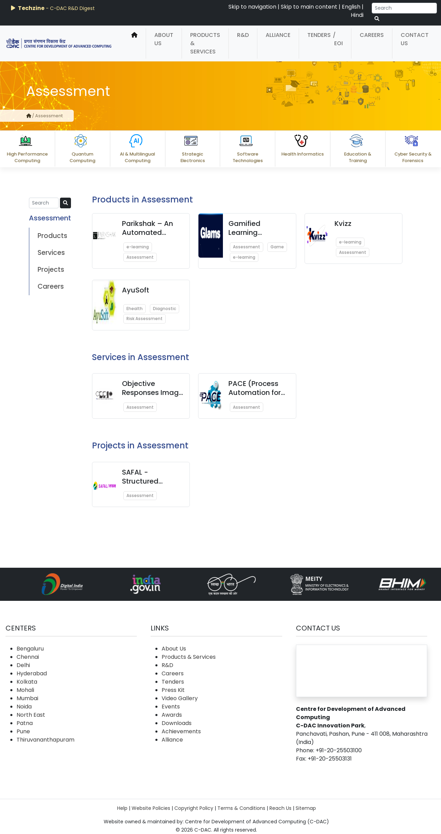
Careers (372, 35)
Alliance (278, 35)
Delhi (23, 665)
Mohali (25, 690)
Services (51, 252)
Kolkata (27, 682)
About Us (163, 39)
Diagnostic (164, 308)
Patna (25, 723)
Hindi (357, 15)
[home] (134, 43)
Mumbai (27, 698)
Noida (24, 707)
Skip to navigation (252, 7)
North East (31, 715)
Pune (23, 731)
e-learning (137, 247)
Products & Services (205, 43)
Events (171, 707)
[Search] (404, 8)
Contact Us (415, 39)
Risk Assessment (144, 318)
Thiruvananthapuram (45, 740)
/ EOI (338, 39)
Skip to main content (309, 7)
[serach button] (376, 18)
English (351, 7)
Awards (172, 715)
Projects (51, 269)
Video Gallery (180, 698)
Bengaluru (30, 649)
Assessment (140, 257)
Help (122, 808)
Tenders (319, 35)
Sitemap (306, 808)
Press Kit (173, 690)
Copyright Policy (193, 808)
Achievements (181, 731)
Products (52, 235)
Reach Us (280, 808)
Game (277, 247)
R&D (243, 35)
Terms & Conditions (241, 808)
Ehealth (134, 308)
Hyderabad (32, 673)
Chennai (28, 657)
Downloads (177, 723)
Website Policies (151, 808)
